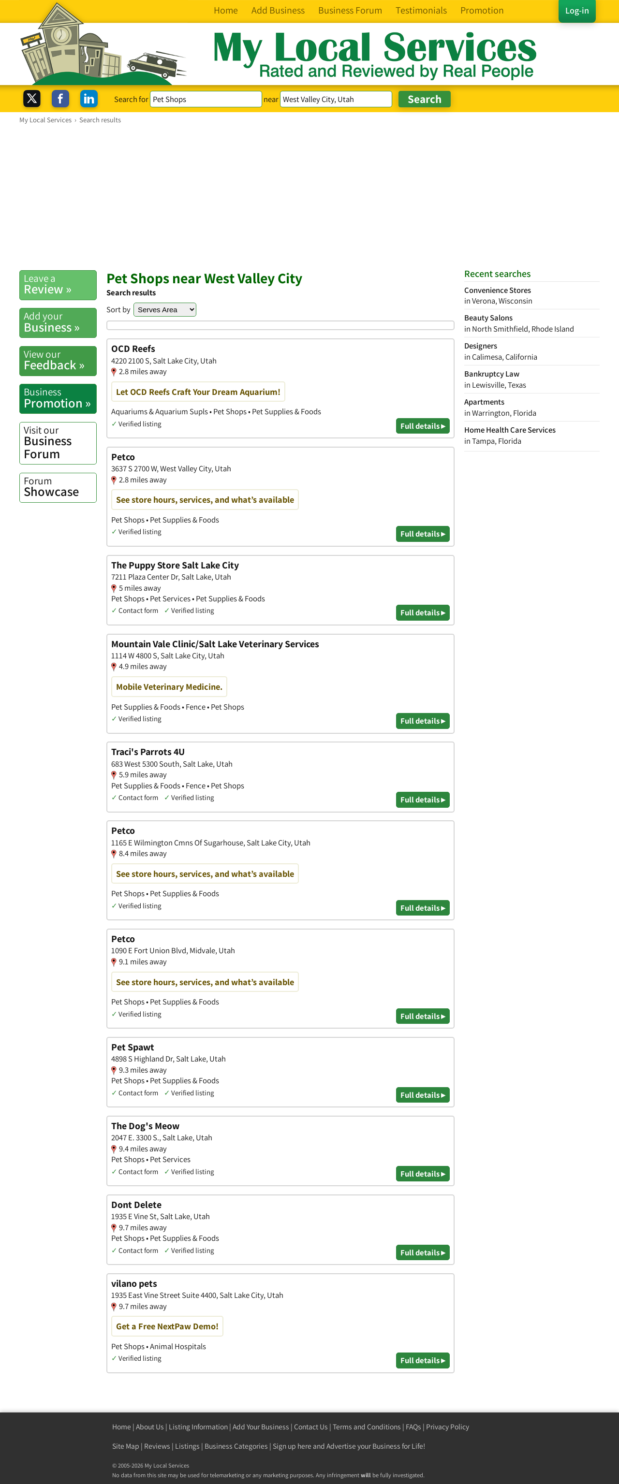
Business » (60, 322)
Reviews (157, 1446)
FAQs (413, 1426)
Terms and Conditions (367, 1426)
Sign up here (292, 1446)
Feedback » (60, 360)
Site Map (125, 1446)
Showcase (60, 487)
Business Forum (60, 442)
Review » (60, 284)
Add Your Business (261, 1426)
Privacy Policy (447, 1426)
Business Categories (236, 1446)
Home (121, 1426)
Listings (187, 1446)
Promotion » (60, 398)
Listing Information (198, 1426)
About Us (150, 1426)
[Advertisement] (309, 196)
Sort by (118, 309)
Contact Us (311, 1426)
